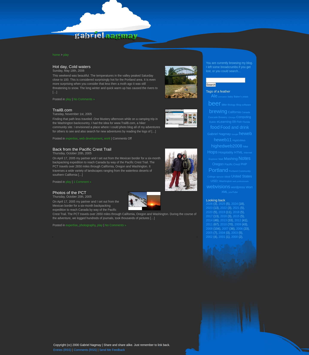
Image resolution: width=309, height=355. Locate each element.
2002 (209, 236)
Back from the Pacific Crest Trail (82, 149)
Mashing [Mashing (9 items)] (231, 159)
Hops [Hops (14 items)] (212, 151)
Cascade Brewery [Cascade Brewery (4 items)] (217, 117)
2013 (223, 220)
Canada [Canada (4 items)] (246, 112)
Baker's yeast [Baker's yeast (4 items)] (241, 96)
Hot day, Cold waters (72, 66)
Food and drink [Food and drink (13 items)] (234, 127)
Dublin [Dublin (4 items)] (212, 122)
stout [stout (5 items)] (227, 176)
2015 (236, 216)
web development (91, 138)
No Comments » (84, 99)
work (107, 138)
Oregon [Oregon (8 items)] (218, 164)
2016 (223, 216)
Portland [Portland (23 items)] (218, 170)
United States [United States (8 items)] (241, 176)
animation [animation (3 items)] (222, 97)
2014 (209, 220)
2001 (222, 236)
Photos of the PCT (69, 192)
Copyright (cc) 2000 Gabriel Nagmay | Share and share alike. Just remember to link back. (111, 345)
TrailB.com (62, 110)
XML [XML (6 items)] (224, 192)
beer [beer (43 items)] (214, 103)
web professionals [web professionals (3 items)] (241, 181)
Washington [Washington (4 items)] (225, 181)
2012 (238, 220)
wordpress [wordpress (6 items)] (238, 187)
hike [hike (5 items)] (245, 146)
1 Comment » (82, 182)
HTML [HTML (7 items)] (238, 152)
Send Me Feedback (112, 350)
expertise (72, 138)
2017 (209, 216)
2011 (209, 224)
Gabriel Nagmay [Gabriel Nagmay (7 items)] (219, 134)
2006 (239, 228)
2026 (209, 203)
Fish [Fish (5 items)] (239, 121)
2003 (234, 232)
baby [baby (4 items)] (230, 96)
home (56, 54)
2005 (209, 232)
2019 (222, 212)
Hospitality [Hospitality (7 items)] (225, 152)
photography (87, 225)
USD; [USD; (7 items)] (214, 181)
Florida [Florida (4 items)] (246, 122)
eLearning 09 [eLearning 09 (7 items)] (226, 121)
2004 (222, 232)
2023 (209, 207)
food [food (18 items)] (215, 127)
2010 (223, 224)
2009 (238, 224)
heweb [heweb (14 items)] (245, 133)
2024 (234, 203)
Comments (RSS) (85, 350)
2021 (236, 207)
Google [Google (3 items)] (235, 134)
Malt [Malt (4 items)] (220, 159)
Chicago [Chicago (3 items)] (231, 117)
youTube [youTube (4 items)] (233, 192)
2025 (222, 203)
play (66, 54)
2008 (209, 228)
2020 (209, 212)
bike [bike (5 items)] (224, 104)
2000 (234, 236)
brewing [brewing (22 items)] (218, 111)
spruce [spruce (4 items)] (220, 176)
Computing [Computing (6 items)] (243, 117)
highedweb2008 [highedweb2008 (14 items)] (226, 145)
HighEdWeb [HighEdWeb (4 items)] (239, 140)
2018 (236, 212)
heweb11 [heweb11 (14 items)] (223, 139)
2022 (223, 207)
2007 (225, 228)
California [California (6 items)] (234, 112)
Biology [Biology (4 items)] (231, 104)
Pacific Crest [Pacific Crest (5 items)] (232, 164)
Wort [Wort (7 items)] (249, 187)
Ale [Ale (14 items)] (214, 95)
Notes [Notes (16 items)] (244, 158)
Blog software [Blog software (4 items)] (243, 104)
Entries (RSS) (62, 350)
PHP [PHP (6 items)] (244, 164)
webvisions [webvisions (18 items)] (218, 186)
